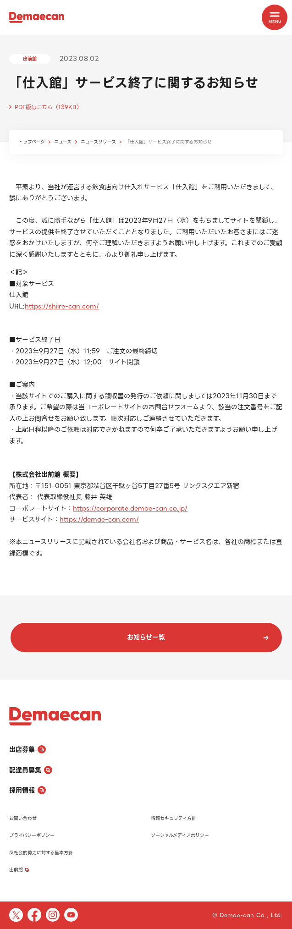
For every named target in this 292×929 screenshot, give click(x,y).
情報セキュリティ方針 (173, 818)
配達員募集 (30, 770)
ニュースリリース (98, 142)
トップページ (31, 142)
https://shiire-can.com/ (62, 306)
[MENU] (274, 17)
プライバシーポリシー (32, 835)
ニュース (63, 142)
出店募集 (27, 749)
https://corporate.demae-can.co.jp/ (130, 508)
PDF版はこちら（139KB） (48, 107)
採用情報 (27, 790)
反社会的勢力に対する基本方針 (41, 853)
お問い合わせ (23, 818)
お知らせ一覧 (198, 637)
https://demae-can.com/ (99, 519)
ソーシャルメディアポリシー (180, 835)
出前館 (19, 870)
